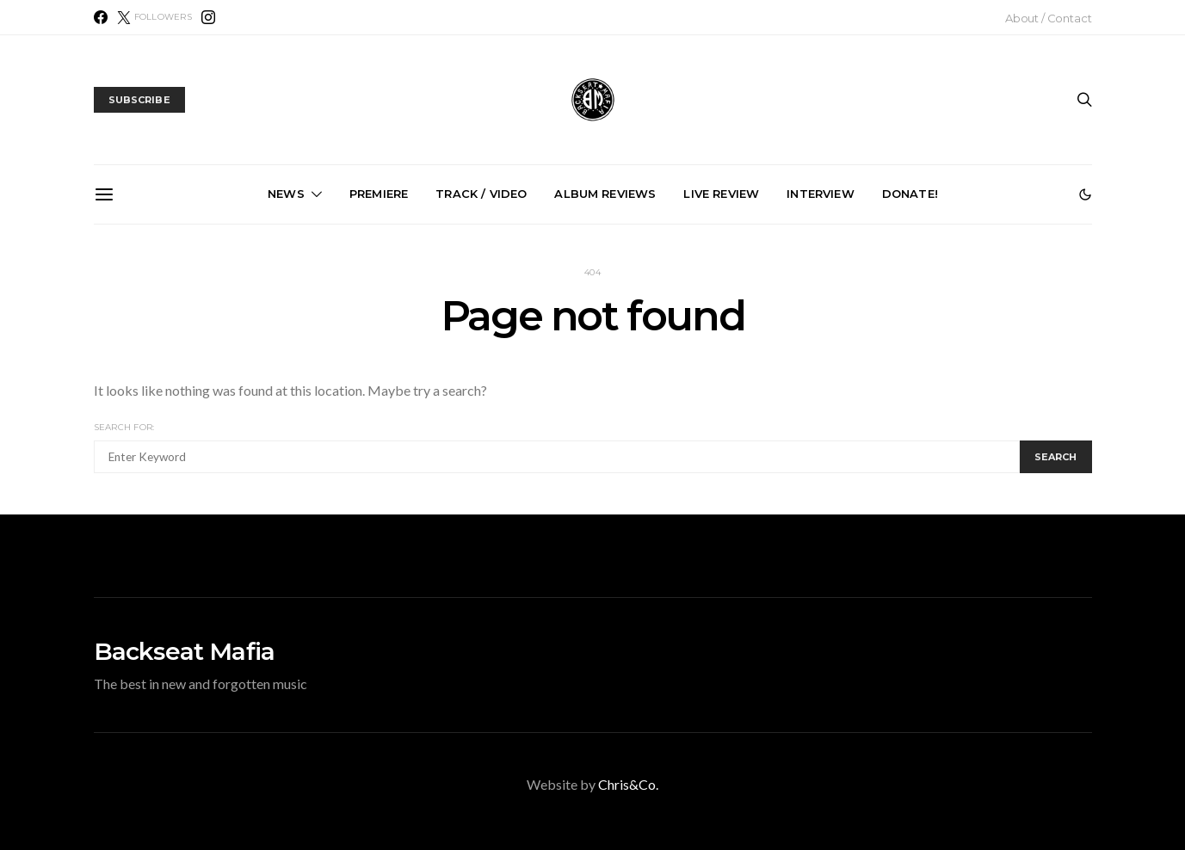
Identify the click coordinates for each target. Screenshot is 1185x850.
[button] (1085, 194)
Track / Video (481, 193)
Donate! (910, 193)
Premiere (378, 193)
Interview (820, 193)
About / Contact (1048, 18)
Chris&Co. (628, 784)
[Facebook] (101, 17)
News (286, 193)
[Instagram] (208, 17)
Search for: (124, 427)
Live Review (721, 193)
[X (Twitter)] (154, 17)
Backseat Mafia (184, 651)
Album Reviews (605, 193)
